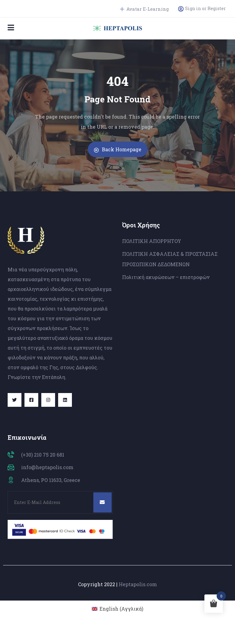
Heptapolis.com (138, 584)
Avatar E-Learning (144, 9)
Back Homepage (117, 149)
